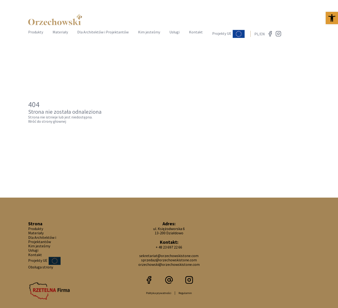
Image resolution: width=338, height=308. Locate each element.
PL (256, 34)
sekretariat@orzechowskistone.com (168, 255)
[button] (332, 18)
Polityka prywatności (158, 293)
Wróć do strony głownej (47, 121)
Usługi (174, 32)
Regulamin (185, 293)
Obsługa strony (40, 267)
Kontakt (196, 32)
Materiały (60, 32)
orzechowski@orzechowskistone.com (169, 264)
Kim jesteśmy (149, 32)
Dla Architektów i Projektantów (103, 32)
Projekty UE (228, 34)
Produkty (35, 32)
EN (262, 34)
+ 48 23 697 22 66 (169, 247)
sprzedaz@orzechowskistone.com (169, 260)
